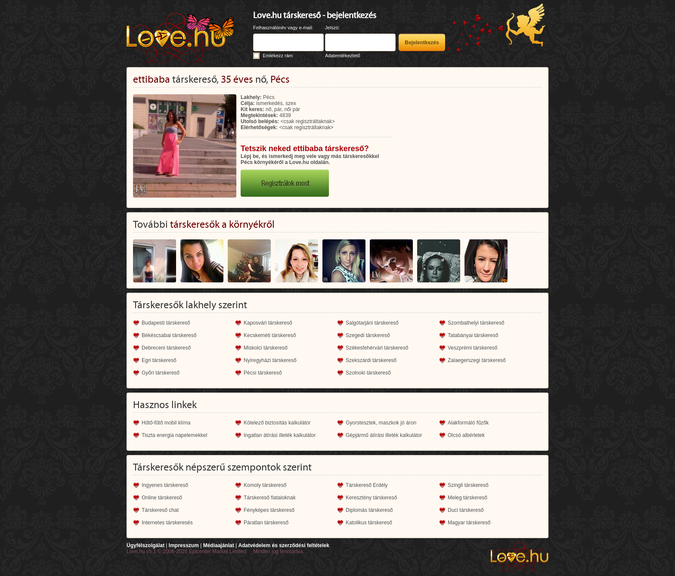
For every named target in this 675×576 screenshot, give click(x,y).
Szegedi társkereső (368, 335)
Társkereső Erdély (366, 485)
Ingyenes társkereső (165, 485)
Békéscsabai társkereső (169, 335)
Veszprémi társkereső (472, 348)
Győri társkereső (161, 373)
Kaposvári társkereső (268, 323)
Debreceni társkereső (166, 348)
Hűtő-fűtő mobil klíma (166, 423)
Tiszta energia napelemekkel (174, 435)
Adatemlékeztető (342, 55)
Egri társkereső (159, 360)
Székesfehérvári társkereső (377, 348)
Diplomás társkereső (369, 510)
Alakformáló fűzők (468, 423)
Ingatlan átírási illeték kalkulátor (280, 435)
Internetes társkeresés (167, 523)
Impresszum (184, 545)
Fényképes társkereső (269, 510)
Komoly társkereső (265, 485)
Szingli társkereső (468, 485)
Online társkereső (162, 498)
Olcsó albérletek (466, 435)
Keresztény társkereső (371, 498)
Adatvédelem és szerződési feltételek (283, 545)
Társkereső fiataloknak (270, 498)
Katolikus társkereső (369, 523)
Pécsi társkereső (263, 373)
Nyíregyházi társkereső (270, 360)
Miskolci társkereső (266, 348)
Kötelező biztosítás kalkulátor (277, 423)
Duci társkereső (465, 510)
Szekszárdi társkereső (371, 360)
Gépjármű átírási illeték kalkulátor (384, 435)
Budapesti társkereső (166, 323)
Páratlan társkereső (266, 523)
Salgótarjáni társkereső (372, 323)
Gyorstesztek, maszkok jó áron (381, 423)
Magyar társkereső (469, 523)
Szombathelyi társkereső (476, 323)
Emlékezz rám (278, 55)
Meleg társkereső (467, 498)
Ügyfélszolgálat (145, 545)
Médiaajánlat (218, 545)
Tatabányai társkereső (473, 335)
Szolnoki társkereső (368, 373)
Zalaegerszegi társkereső (477, 360)
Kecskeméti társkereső (270, 335)
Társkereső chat (160, 510)
